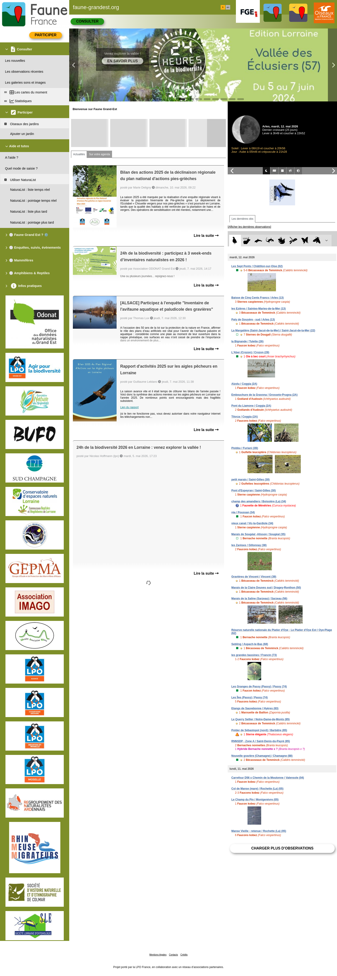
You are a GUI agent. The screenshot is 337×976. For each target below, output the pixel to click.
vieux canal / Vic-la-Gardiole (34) (252, 523)
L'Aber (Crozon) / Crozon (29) (250, 352)
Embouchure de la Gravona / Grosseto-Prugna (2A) (264, 394)
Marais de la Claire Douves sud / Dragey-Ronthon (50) (266, 587)
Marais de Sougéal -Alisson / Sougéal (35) (258, 534)
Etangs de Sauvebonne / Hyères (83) (254, 708)
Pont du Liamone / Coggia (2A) (251, 405)
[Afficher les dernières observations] (249, 226)
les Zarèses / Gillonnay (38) (249, 545)
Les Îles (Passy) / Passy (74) (249, 697)
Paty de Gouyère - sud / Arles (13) (253, 319)
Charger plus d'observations (282, 848)
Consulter (87, 21)
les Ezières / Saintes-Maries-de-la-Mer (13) (258, 308)
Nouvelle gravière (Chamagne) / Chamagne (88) (262, 755)
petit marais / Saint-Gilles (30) (250, 479)
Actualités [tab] (79, 154)
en (228, 7)
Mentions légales (157, 954)
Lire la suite (206, 235)
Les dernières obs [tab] (242, 218)
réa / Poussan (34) (243, 512)
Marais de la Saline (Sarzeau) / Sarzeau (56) (259, 598)
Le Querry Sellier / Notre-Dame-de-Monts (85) (260, 719)
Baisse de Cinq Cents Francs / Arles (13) (257, 297)
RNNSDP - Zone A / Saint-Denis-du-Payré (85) (260, 741)
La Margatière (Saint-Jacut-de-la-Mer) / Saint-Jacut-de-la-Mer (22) (273, 330)
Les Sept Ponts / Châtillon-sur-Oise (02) (257, 266)
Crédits (184, 954)
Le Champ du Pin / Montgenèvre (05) (254, 799)
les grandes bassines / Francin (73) (254, 655)
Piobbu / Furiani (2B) (244, 448)
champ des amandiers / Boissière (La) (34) (258, 501)
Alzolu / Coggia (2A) (244, 383)
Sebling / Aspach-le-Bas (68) (249, 644)
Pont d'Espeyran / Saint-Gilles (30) (253, 490)
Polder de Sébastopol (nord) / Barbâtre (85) (259, 730)
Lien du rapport (129, 407)
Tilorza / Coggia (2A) (244, 416)
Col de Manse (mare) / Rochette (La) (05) (257, 788)
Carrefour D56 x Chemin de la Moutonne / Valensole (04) (267, 777)
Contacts (173, 954)
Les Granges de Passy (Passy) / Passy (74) (259, 686)
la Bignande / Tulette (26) (247, 341)
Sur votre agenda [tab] (99, 154)
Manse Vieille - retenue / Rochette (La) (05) (258, 831)
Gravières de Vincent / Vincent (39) (253, 576)
